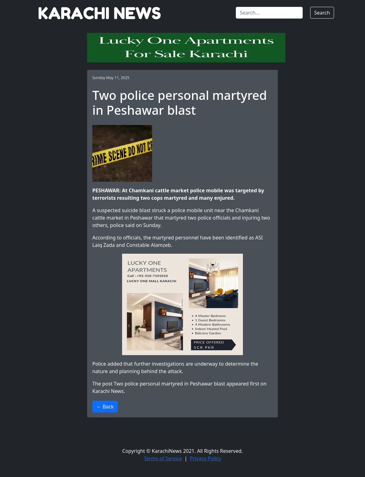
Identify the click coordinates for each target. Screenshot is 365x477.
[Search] (269, 13)
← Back (105, 406)
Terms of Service (163, 458)
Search (322, 12)
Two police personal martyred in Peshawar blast (169, 383)
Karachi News (108, 391)
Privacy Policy (205, 458)
